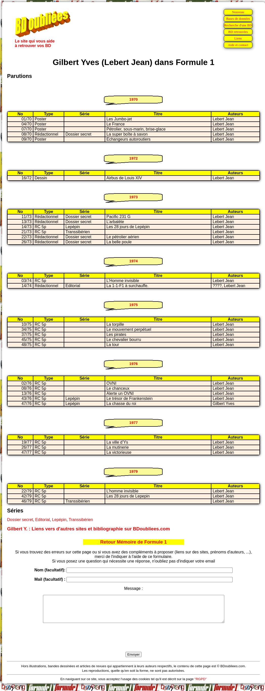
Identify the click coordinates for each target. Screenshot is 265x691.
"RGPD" (200, 684)
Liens (238, 38)
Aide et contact (238, 45)
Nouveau (238, 12)
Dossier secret (20, 519)
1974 (133, 261)
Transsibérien (81, 519)
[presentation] (133, 643)
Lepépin (59, 519)
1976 (133, 363)
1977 (133, 422)
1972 (133, 158)
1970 (133, 99)
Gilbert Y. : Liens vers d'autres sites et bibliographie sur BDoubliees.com (88, 528)
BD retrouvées (238, 32)
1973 (133, 197)
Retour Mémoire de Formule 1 (133, 542)
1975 (133, 305)
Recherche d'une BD (238, 25)
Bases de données (238, 18)
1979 (133, 471)
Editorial (42, 519)
